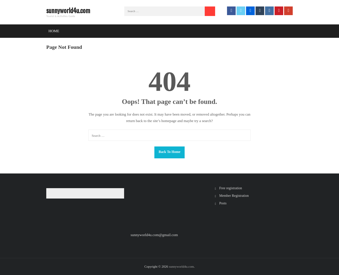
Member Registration (234, 195)
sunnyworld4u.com (68, 10)
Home (53, 31)
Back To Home (169, 152)
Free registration (230, 188)
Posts (223, 203)
